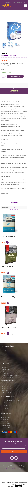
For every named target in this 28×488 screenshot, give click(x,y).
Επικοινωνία (5, 373)
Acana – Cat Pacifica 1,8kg (8, 297)
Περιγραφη (14, 87)
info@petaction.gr (8, 402)
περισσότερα (10, 486)
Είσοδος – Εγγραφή (10, 2)
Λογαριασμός (5, 390)
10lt (14, 207)
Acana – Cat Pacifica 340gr (8, 236)
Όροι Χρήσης (5, 384)
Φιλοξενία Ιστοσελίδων (10, 468)
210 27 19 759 (7, 405)
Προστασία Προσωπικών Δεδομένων (11, 375)
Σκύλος (4, 350)
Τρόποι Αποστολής (6, 386)
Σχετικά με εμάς (6, 369)
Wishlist (19, 2)
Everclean (4, 53)
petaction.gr (6, 408)
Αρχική (4, 367)
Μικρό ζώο (4, 354)
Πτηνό (3, 356)
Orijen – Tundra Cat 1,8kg (7, 266)
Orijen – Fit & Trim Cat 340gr (8, 327)
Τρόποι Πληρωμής (6, 388)
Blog (3, 371)
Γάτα (3, 352)
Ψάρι (3, 358)
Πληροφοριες (14, 91)
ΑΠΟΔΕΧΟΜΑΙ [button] (18, 486)
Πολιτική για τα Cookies (7, 377)
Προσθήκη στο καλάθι (15, 76)
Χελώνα (4, 360)
